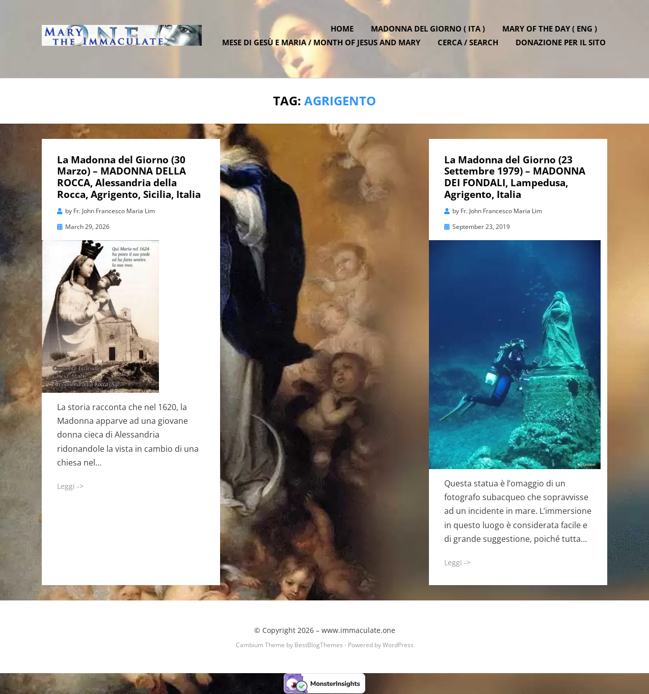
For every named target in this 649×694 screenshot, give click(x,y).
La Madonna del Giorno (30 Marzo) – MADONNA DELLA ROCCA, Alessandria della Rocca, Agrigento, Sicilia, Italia (129, 177)
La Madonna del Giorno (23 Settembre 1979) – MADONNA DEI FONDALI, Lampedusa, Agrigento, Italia (514, 177)
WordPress (398, 645)
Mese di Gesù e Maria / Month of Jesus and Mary (323, 46)
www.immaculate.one (358, 631)
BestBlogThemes (318, 645)
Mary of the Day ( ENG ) (551, 32)
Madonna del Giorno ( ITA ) (429, 32)
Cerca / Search (469, 46)
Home (343, 32)
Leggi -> (70, 486)
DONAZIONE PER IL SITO (562, 46)
